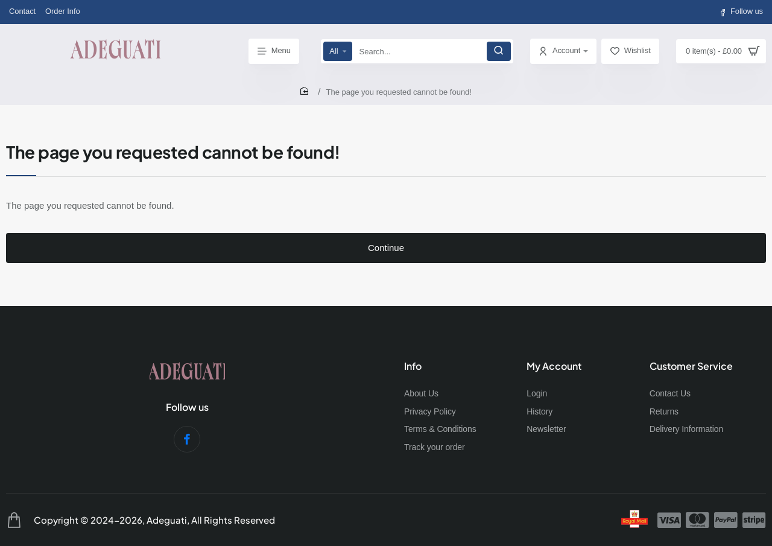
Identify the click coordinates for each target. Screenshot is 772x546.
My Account (554, 369)
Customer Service (691, 369)
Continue (386, 257)
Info (413, 369)
